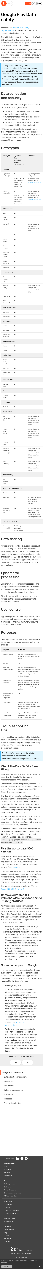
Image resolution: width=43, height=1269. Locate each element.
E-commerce (8, 1176)
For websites (8, 1204)
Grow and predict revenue (12, 1193)
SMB (5, 1167)
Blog (5, 1233)
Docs (10, 3)
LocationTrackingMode (34, 182)
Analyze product (9, 1184)
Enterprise (7, 1170)
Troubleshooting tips (12, 1103)
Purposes (8, 1099)
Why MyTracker (9, 1221)
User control (9, 1094)
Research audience (10, 1190)
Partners (7, 1242)
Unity (20, 889)
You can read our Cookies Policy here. (21, 1263)
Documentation (9, 1230)
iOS (12, 889)
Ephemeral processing (13, 1090)
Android (4, 889)
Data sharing (9, 1085)
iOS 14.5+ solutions (12, 1213)
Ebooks (6, 1236)
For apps (7, 1207)
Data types (8, 1081)
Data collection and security (15, 1077)
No (27, 1062)
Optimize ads (8, 1187)
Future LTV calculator (12, 1210)
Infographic (7, 1239)
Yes (15, 1062)
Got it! (6, 1266)
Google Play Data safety (12, 1072)
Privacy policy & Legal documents (21, 1254)
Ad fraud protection (10, 1196)
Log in (28, 3)
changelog (16, 867)
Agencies (7, 1173)
